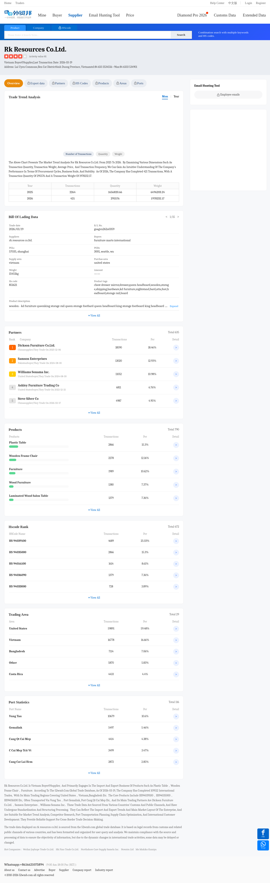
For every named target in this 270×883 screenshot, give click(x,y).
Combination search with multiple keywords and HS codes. (223, 34)
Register (261, 3)
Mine (42, 15)
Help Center (217, 3)
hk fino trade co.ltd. (67, 849)
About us (9, 870)
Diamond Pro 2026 (192, 15)
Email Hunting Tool (104, 15)
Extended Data (254, 15)
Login (248, 3)
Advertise (39, 870)
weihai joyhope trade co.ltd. (38, 849)
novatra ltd (127, 849)
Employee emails (228, 94)
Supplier (75, 15)
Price (130, 15)
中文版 (232, 3)
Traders (19, 3)
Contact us (24, 870)
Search (181, 34)
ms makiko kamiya (146, 849)
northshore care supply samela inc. (100, 849)
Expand (174, 306)
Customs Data (225, 15)
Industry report (104, 870)
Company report (82, 870)
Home (7, 3)
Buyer (57, 15)
